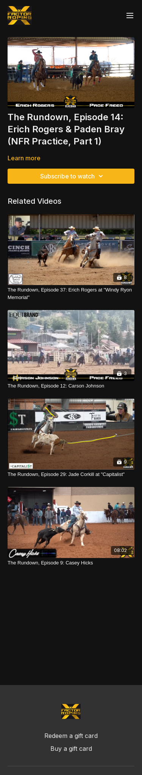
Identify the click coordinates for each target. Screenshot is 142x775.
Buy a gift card (71, 748)
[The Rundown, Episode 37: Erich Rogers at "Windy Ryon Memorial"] (71, 293)
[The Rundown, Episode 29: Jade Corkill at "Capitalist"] (71, 474)
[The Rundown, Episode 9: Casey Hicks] (71, 563)
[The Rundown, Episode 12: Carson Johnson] (71, 386)
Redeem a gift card (71, 735)
